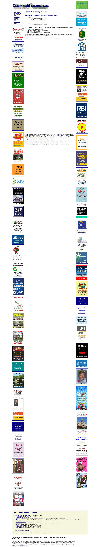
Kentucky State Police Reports (62, 135)
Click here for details (18, 70)
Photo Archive (17, 20)
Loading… (50, 85)
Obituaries (35, 136)
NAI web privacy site (24, 545)
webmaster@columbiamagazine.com (49, 541)
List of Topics (16, 19)
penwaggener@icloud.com (39, 19)
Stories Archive (17, 22)
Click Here (81, 442)
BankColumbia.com (82, 39)
